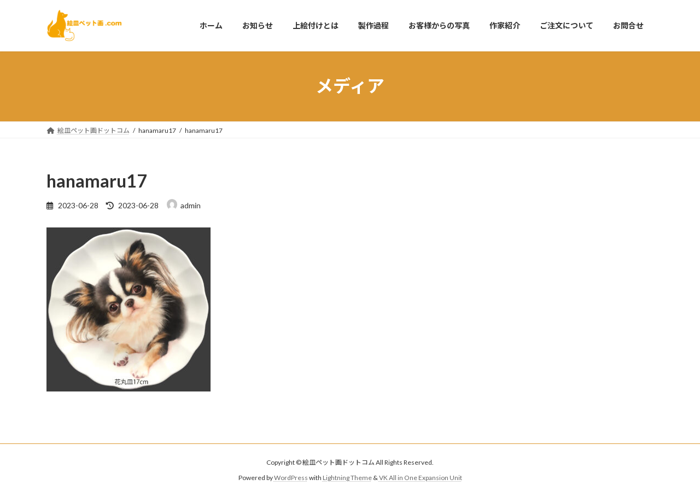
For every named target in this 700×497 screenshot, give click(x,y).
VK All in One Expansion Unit (420, 478)
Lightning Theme (347, 478)
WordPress (291, 478)
